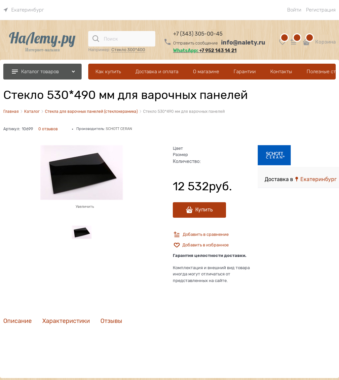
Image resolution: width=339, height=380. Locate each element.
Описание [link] (17, 321)
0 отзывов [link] (48, 129)
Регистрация (321, 10)
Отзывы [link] (111, 321)
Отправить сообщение (195, 43)
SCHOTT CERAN (119, 129)
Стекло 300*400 (128, 49)
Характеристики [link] (66, 321)
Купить (204, 210)
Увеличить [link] (85, 206)
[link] (23, 10)
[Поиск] (95, 39)
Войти (294, 10)
